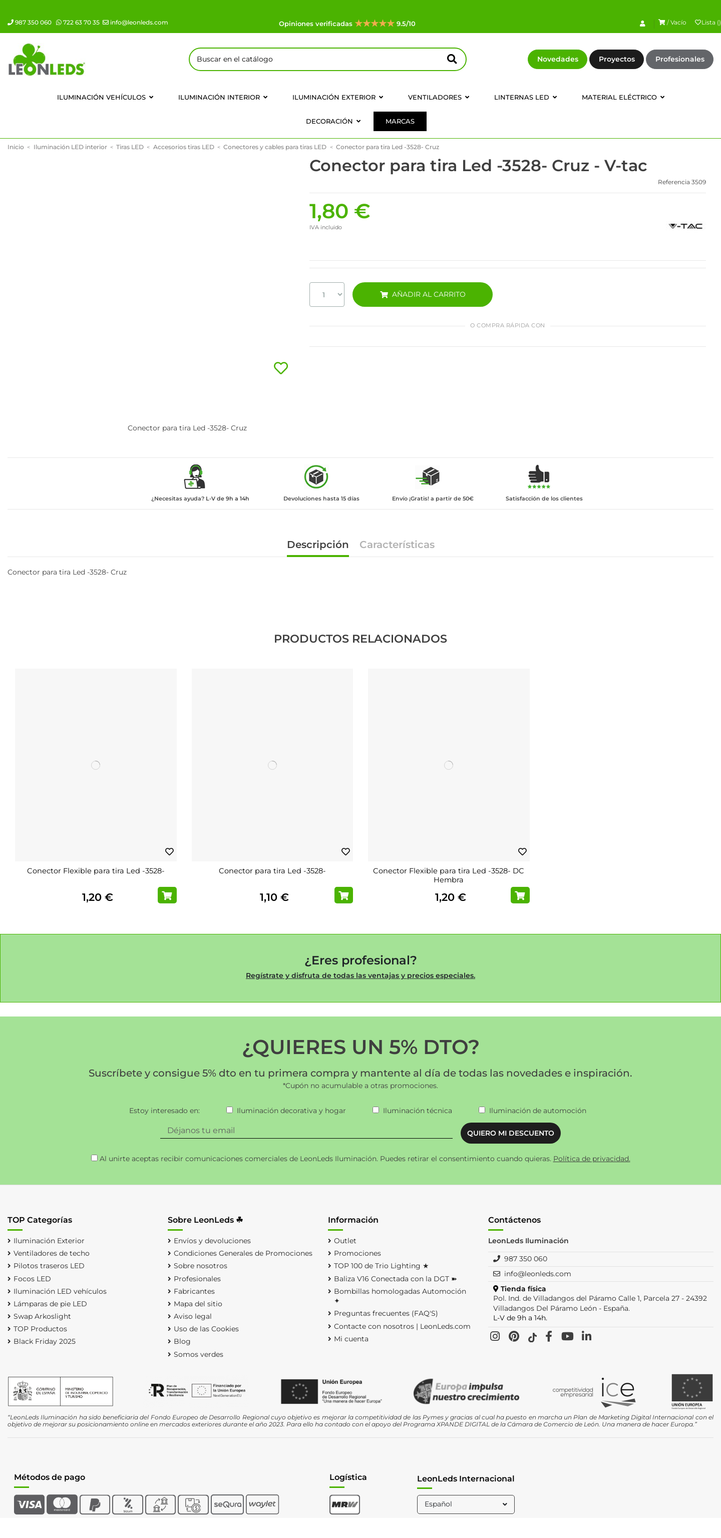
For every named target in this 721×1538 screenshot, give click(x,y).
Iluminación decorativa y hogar (291, 1110)
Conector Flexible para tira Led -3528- (96, 870)
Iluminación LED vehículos (60, 1291)
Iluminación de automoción (537, 1110)
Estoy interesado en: (164, 1110)
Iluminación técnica (417, 1110)
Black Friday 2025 (45, 1341)
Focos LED (32, 1278)
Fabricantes (194, 1291)
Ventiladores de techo (52, 1253)
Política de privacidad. (591, 1158)
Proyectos (617, 59)
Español (467, 1503)
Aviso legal (193, 1316)
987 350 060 (30, 22)
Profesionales (679, 59)
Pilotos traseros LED (49, 1265)
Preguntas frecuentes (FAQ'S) (386, 1313)
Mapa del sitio (198, 1303)
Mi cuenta (351, 1338)
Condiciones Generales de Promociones (243, 1253)
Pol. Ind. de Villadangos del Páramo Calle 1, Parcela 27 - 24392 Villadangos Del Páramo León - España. (600, 1303)
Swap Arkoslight (42, 1316)
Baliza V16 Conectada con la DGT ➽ (395, 1278)
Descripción (318, 545)
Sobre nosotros (200, 1265)
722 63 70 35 (78, 22)
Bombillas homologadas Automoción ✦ (400, 1296)
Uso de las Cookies (206, 1328)
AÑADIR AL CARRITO (423, 294)
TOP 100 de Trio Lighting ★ (381, 1265)
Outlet (345, 1240)
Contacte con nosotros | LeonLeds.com (402, 1326)
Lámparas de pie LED (50, 1303)
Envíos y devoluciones (212, 1240)
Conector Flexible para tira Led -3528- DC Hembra (448, 875)
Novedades (557, 59)
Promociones (357, 1253)
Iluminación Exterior (49, 1240)
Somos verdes (198, 1354)
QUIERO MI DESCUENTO (510, 1133)
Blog (182, 1341)
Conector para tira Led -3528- (272, 870)
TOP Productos (40, 1328)
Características (397, 545)
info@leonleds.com (135, 22)
